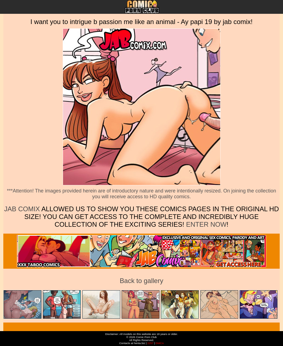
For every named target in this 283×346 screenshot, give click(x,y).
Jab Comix (22, 209)
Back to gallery (141, 280)
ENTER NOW (205, 224)
